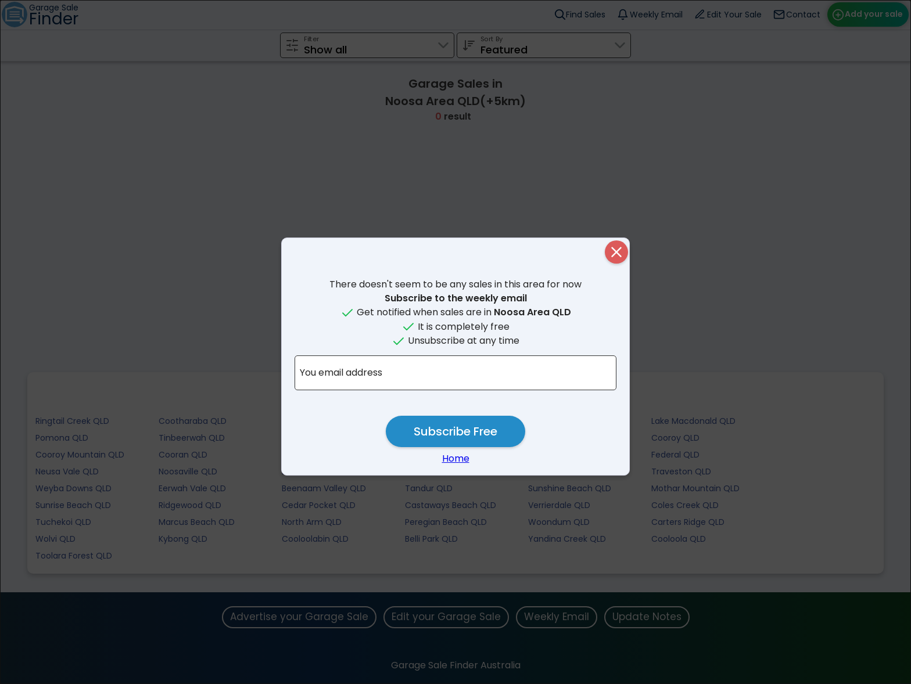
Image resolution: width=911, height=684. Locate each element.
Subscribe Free (455, 431)
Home (455, 458)
